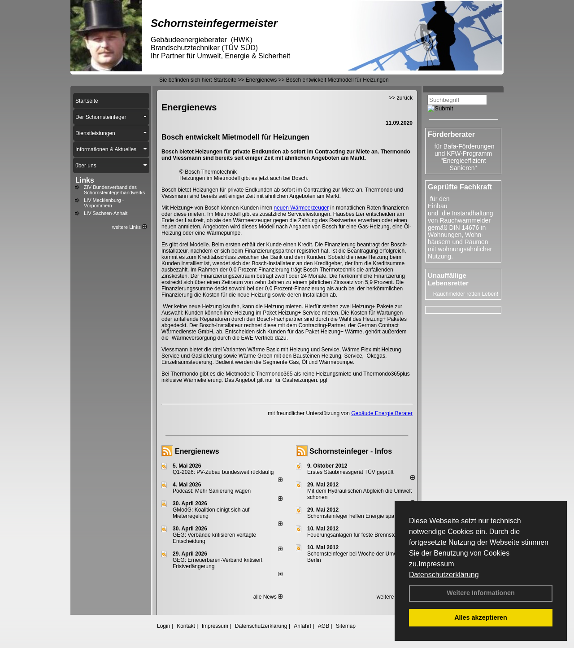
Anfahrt (302, 626)
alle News (268, 597)
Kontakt (186, 626)
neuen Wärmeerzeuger (301, 208)
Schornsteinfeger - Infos (350, 451)
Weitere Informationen (481, 592)
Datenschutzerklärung (444, 574)
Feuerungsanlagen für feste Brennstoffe (354, 535)
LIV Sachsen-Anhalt (105, 213)
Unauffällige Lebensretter (448, 279)
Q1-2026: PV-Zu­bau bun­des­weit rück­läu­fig (223, 472)
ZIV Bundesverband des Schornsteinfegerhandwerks (114, 189)
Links (84, 180)
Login (163, 626)
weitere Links (129, 227)
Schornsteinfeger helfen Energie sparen (354, 516)
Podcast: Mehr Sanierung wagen (212, 491)
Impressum (436, 564)
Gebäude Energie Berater (382, 413)
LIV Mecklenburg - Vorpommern (104, 202)
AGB (323, 626)
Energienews (197, 451)
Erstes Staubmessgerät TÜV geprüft (350, 472)
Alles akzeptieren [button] (480, 617)
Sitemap (346, 626)
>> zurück (401, 98)
